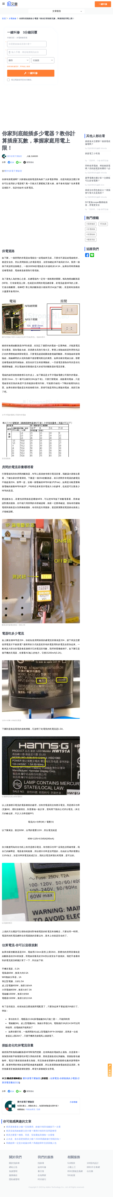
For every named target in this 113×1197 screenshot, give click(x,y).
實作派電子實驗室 (14, 156)
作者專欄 (73, 1102)
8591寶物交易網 (75, 1171)
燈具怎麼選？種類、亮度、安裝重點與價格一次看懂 (30, 1135)
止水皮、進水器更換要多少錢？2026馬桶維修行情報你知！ (33, 1139)
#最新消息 (91, 240)
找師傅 (41, 1163)
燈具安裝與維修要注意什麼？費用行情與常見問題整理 (31, 1131)
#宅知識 (103, 224)
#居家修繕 (91, 224)
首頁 (4, 18)
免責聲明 (13, 1171)
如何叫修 (42, 1167)
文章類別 (56, 11)
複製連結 (30, 162)
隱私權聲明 (14, 1179)
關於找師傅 (14, 1163)
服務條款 (13, 1175)
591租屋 (71, 1175)
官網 (38, 1109)
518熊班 (71, 1163)
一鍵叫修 (103, 4)
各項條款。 (28, 80)
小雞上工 (71, 1167)
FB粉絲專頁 (30, 1109)
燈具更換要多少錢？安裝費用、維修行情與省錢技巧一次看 (33, 1127)
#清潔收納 (91, 234)
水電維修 (12, 18)
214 (12, 162)
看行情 (41, 1171)
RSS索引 (42, 1179)
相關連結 (21, 1109)
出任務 (90, 1171)
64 (20, 162)
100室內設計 (93, 1163)
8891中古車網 (93, 1167)
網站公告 (13, 1167)
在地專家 (42, 1175)
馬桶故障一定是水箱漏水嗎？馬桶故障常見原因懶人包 (31, 1143)
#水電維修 (91, 229)
